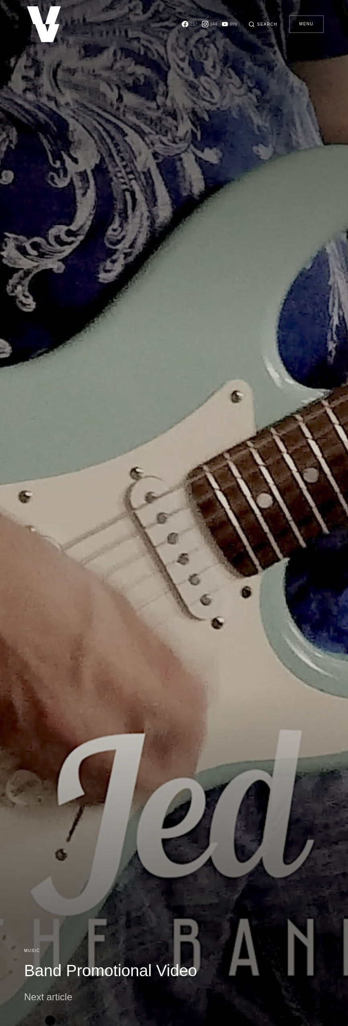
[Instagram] (206, 24)
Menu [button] (306, 24)
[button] (261, 24)
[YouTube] (226, 24)
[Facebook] (186, 24)
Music (32, 950)
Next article (48, 997)
